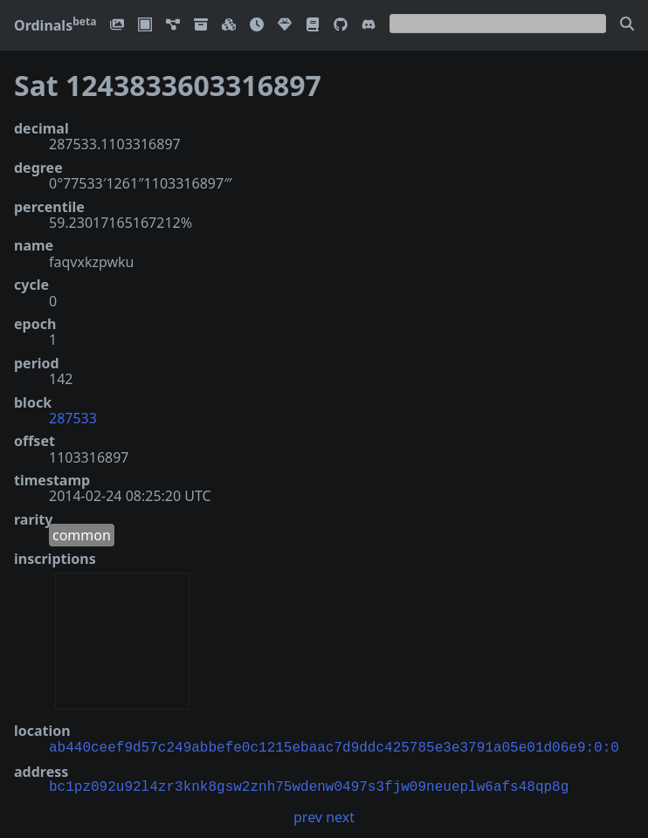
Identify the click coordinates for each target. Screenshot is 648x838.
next (340, 815)
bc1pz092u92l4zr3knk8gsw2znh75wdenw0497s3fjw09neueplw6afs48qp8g (309, 785)
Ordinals (55, 25)
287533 (73, 418)
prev (307, 815)
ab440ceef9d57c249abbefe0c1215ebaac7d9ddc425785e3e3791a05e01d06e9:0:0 (334, 746)
